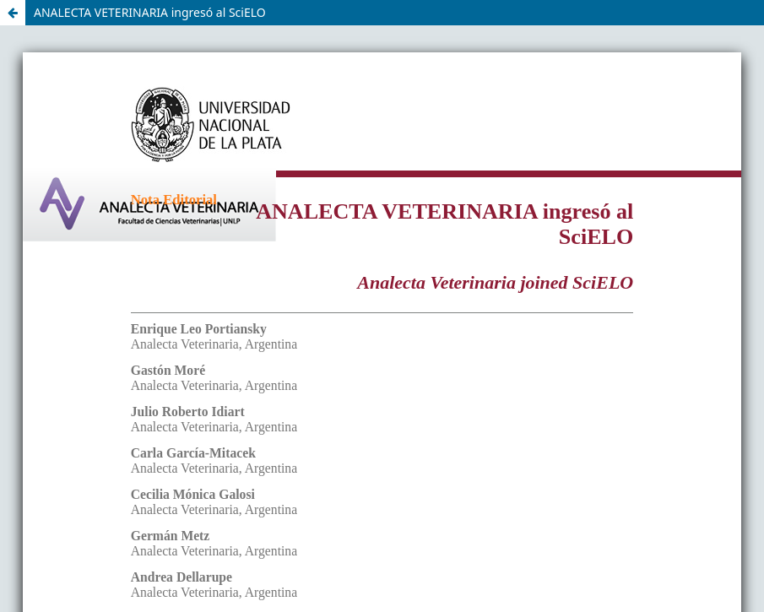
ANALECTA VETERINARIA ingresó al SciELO (150, 12)
